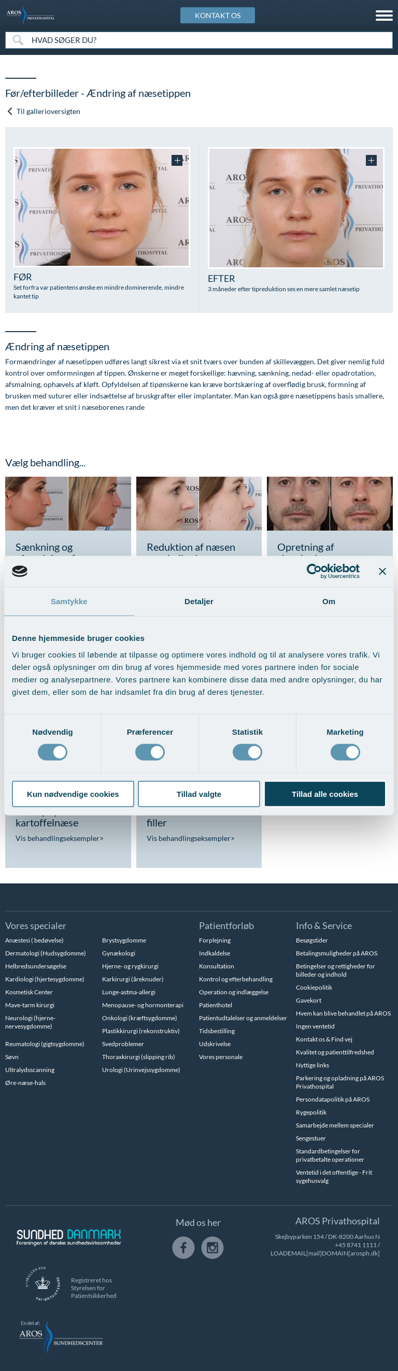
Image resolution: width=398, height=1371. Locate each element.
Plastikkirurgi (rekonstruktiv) (141, 1031)
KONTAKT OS (217, 15)
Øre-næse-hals (25, 1083)
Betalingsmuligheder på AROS (336, 953)
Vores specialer (35, 925)
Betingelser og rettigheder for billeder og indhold (335, 970)
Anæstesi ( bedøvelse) (34, 940)
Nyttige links (312, 1065)
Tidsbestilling (217, 1031)
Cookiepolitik (314, 987)
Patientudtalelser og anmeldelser (243, 1018)
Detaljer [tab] (199, 601)
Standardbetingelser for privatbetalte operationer (330, 1155)
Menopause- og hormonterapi (142, 1005)
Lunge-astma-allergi (128, 992)
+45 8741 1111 (356, 1245)
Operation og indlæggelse (233, 992)
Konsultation (216, 966)
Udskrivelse (215, 1044)
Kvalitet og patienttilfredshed (335, 1052)
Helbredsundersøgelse (35, 966)
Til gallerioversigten (43, 111)
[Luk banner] (382, 571)
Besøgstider (312, 940)
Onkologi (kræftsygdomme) (139, 1018)
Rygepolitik (311, 1112)
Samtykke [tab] (69, 601)
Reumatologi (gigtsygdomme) (44, 1044)
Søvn (12, 1057)
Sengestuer (311, 1138)
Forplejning (215, 940)
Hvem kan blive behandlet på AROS (343, 1013)
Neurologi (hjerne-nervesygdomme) (30, 1022)
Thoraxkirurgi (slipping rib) (138, 1057)
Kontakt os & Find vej (324, 1039)
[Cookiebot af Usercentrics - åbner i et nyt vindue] (314, 571)
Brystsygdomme (124, 940)
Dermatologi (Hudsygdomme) (45, 953)
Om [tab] (328, 601)
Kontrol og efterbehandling (236, 979)
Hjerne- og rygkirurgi (130, 966)
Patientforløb (226, 925)
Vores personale (221, 1057)
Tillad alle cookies (325, 793)
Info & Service (324, 925)
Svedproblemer (123, 1044)
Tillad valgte (199, 793)
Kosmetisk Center (29, 992)
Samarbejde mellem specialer (335, 1125)
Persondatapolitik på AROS (332, 1099)
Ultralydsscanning (29, 1070)
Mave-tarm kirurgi (29, 1005)
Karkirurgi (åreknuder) (133, 979)
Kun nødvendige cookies (73, 793)
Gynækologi (118, 953)
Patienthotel (215, 1005)
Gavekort (308, 1000)
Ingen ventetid (315, 1026)
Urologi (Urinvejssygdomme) (141, 1070)
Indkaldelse (214, 953)
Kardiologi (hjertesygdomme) (44, 979)
